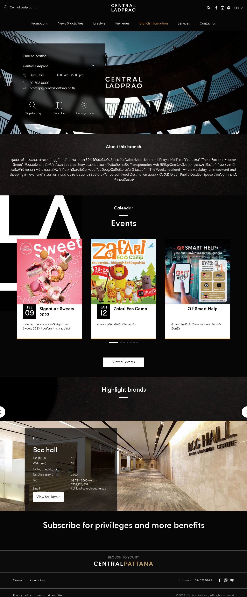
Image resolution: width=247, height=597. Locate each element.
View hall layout (48, 497)
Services (184, 23)
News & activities (70, 23)
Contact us (208, 23)
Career (17, 580)
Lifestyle (99, 23)
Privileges (122, 23)
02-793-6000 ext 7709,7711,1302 (81, 483)
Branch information (153, 23)
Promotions (39, 23)
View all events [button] (123, 362)
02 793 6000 (39, 83)
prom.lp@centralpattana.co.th (52, 88)
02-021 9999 (203, 580)
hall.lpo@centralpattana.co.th (89, 489)
